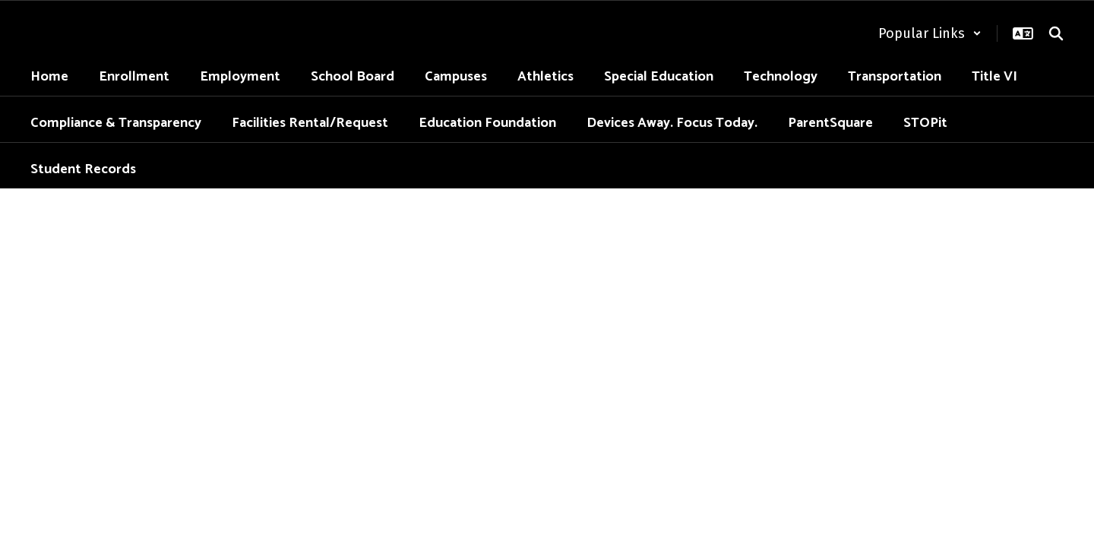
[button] (930, 33)
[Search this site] (1056, 33)
